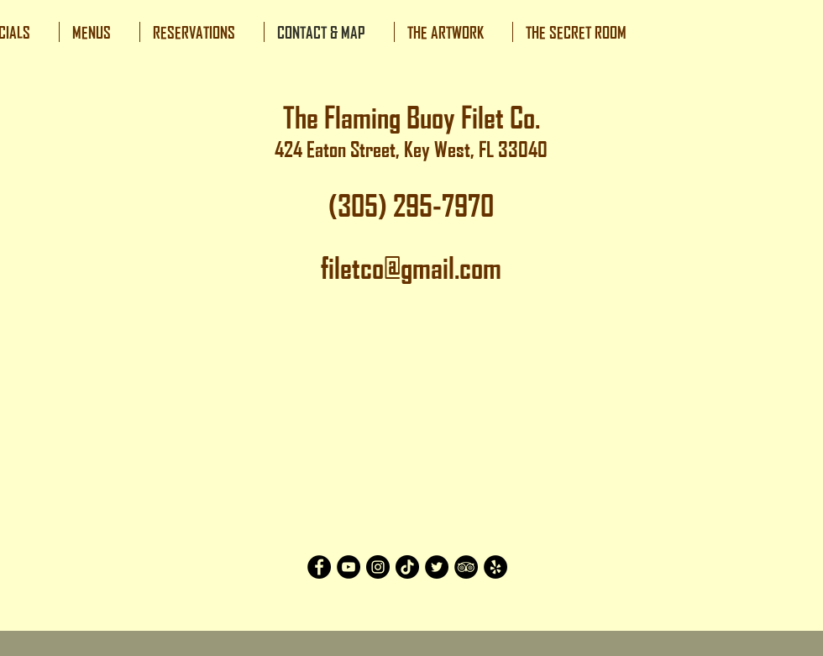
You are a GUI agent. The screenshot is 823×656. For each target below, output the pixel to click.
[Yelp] (495, 567)
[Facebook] (319, 567)
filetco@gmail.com (411, 268)
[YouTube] (348, 567)
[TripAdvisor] (466, 567)
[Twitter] (436, 567)
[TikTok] (407, 567)
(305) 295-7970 (411, 206)
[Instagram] (378, 567)
